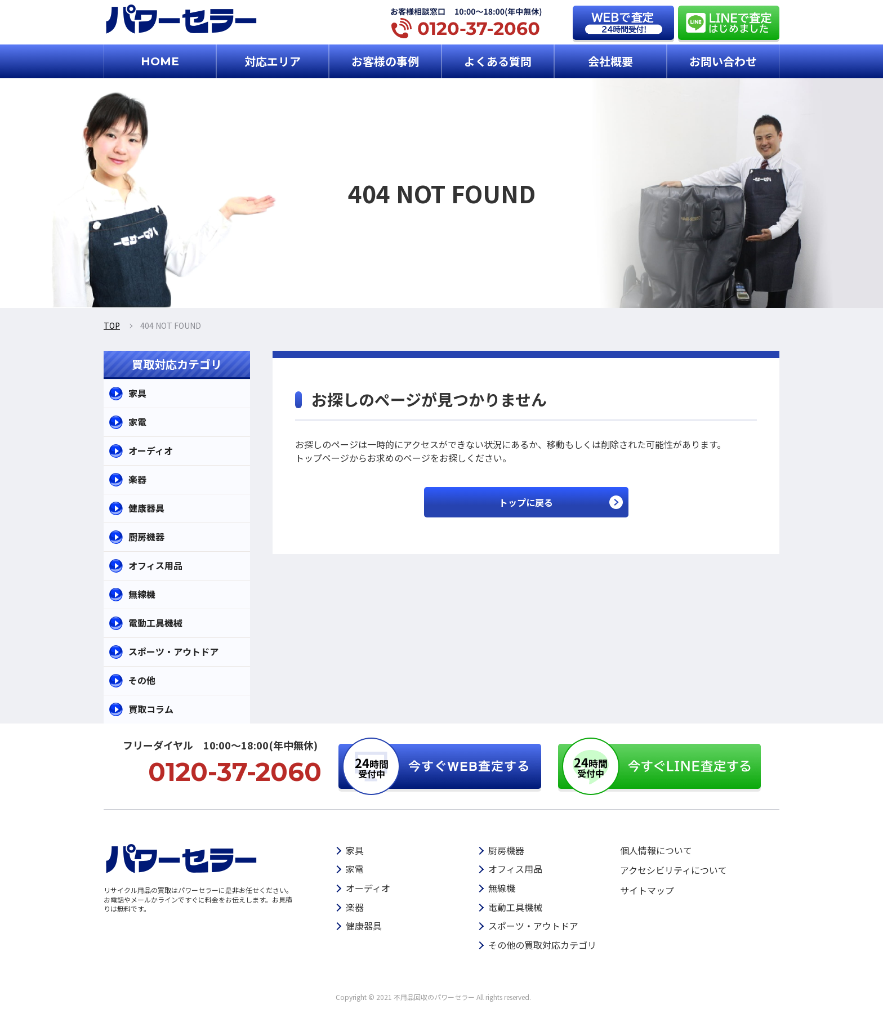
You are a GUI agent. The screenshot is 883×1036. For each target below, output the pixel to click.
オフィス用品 (155, 565)
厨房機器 (146, 536)
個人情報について (656, 850)
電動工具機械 (155, 622)
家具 (137, 393)
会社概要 (610, 61)
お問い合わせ (723, 61)
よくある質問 (498, 61)
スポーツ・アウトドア (173, 651)
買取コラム (150, 709)
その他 (141, 680)
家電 (137, 421)
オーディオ (150, 450)
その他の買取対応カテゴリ (542, 945)
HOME (160, 61)
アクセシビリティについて (673, 870)
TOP (112, 325)
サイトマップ (647, 890)
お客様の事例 (385, 61)
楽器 (137, 479)
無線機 (141, 594)
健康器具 (146, 508)
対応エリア (272, 61)
